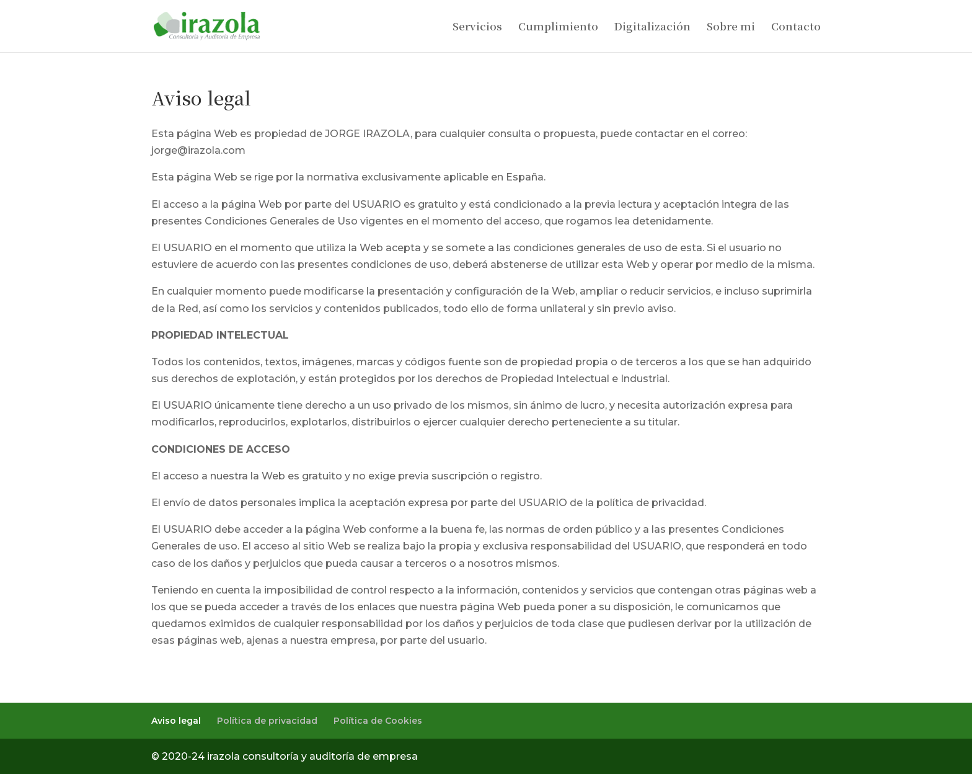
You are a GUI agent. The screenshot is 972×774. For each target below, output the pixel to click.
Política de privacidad (267, 720)
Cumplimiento (558, 27)
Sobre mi (731, 27)
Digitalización (652, 27)
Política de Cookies (378, 720)
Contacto (796, 27)
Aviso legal (176, 720)
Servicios (477, 27)
